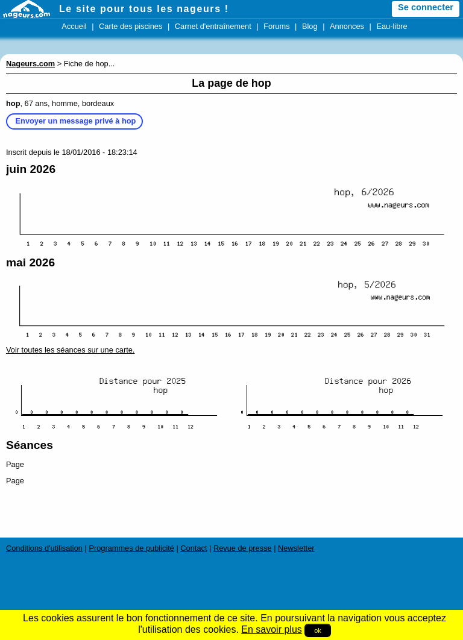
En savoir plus (271, 629)
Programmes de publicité (131, 548)
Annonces (347, 26)
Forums (276, 26)
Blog (310, 26)
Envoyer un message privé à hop (76, 120)
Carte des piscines (130, 26)
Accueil (73, 26)
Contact (193, 548)
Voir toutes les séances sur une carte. (70, 349)
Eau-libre (391, 26)
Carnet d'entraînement (213, 26)
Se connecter (425, 7)
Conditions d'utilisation (44, 548)
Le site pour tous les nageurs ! (144, 9)
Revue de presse (242, 548)
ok (317, 630)
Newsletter (296, 548)
